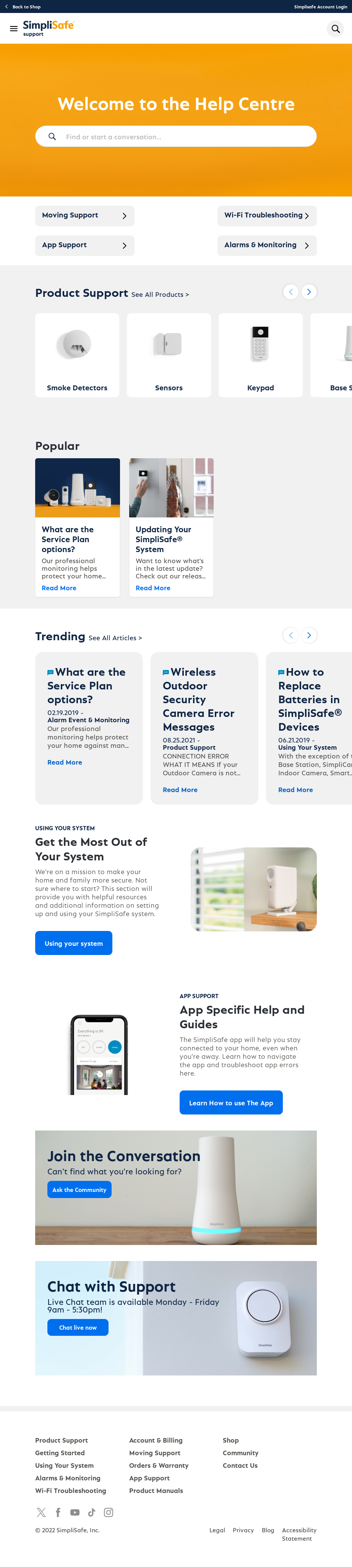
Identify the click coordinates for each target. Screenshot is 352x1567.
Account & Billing (156, 1440)
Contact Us (240, 1465)
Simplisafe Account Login (320, 6)
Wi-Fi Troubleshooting (70, 1490)
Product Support (61, 1440)
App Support (149, 1478)
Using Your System (64, 1465)
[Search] (52, 136)
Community (241, 1452)
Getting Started (60, 1452)
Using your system (74, 943)
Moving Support (154, 1452)
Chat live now (78, 1327)
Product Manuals (156, 1490)
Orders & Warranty (159, 1465)
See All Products (160, 294)
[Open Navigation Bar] (14, 28)
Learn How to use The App (231, 1102)
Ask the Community (79, 1189)
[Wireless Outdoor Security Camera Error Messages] (204, 728)
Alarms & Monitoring (68, 1478)
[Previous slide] (290, 292)
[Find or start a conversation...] (176, 136)
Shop (231, 1440)
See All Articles (115, 637)
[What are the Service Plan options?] (89, 728)
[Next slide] (309, 292)
